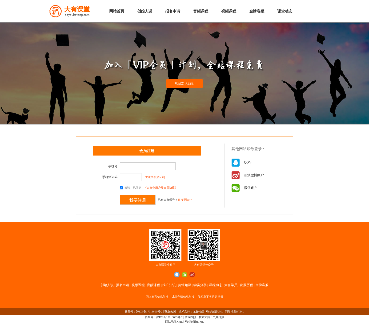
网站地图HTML (234, 311)
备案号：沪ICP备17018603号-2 (144, 311)
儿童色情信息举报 (183, 296)
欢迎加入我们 (184, 83)
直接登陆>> (185, 199)
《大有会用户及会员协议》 (161, 187)
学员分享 (200, 285)
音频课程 (200, 11)
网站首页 (116, 11)
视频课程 (228, 11)
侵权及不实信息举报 (210, 296)
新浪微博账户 (254, 175)
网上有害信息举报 (157, 296)
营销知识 (184, 285)
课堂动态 (284, 11)
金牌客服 (256, 11)
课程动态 (215, 285)
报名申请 (172, 11)
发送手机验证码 (155, 177)
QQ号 (248, 162)
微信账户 (250, 188)
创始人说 (144, 11)
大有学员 (230, 285)
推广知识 (169, 285)
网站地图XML (214, 311)
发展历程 (246, 285)
